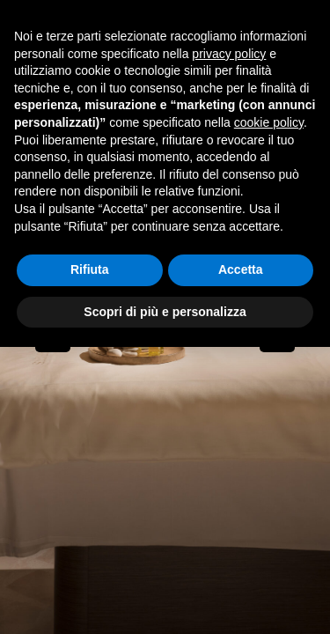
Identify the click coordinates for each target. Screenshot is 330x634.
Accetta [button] (240, 269)
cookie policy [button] (269, 122)
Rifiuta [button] (89, 269)
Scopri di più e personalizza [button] (165, 312)
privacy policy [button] (229, 54)
